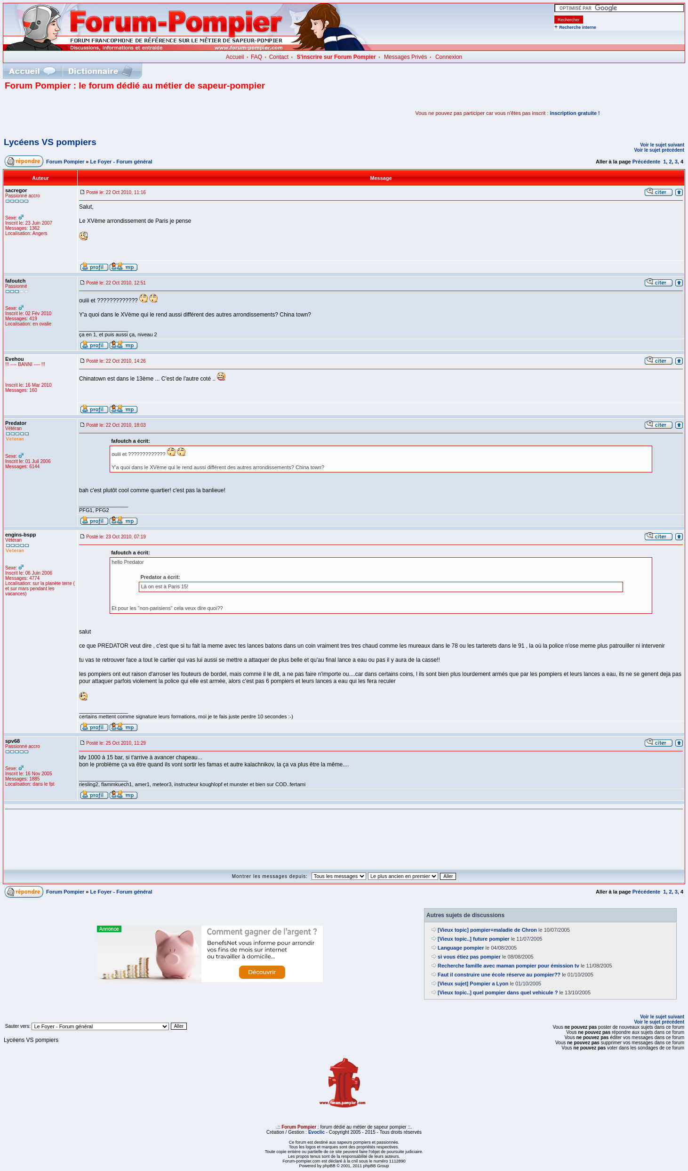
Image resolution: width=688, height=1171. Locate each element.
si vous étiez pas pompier (469, 957)
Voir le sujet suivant (662, 144)
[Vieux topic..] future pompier (474, 939)
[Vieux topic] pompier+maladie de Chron (487, 930)
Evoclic (316, 1132)
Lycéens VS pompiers (50, 142)
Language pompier (461, 948)
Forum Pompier (65, 161)
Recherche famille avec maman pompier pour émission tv (508, 965)
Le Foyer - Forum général (121, 161)
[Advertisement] (115, 113)
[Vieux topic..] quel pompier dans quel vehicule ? (498, 992)
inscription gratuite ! (575, 113)
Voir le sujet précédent (659, 150)
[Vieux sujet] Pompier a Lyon (473, 983)
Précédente (646, 161)
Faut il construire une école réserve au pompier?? (499, 974)
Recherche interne (577, 27)
